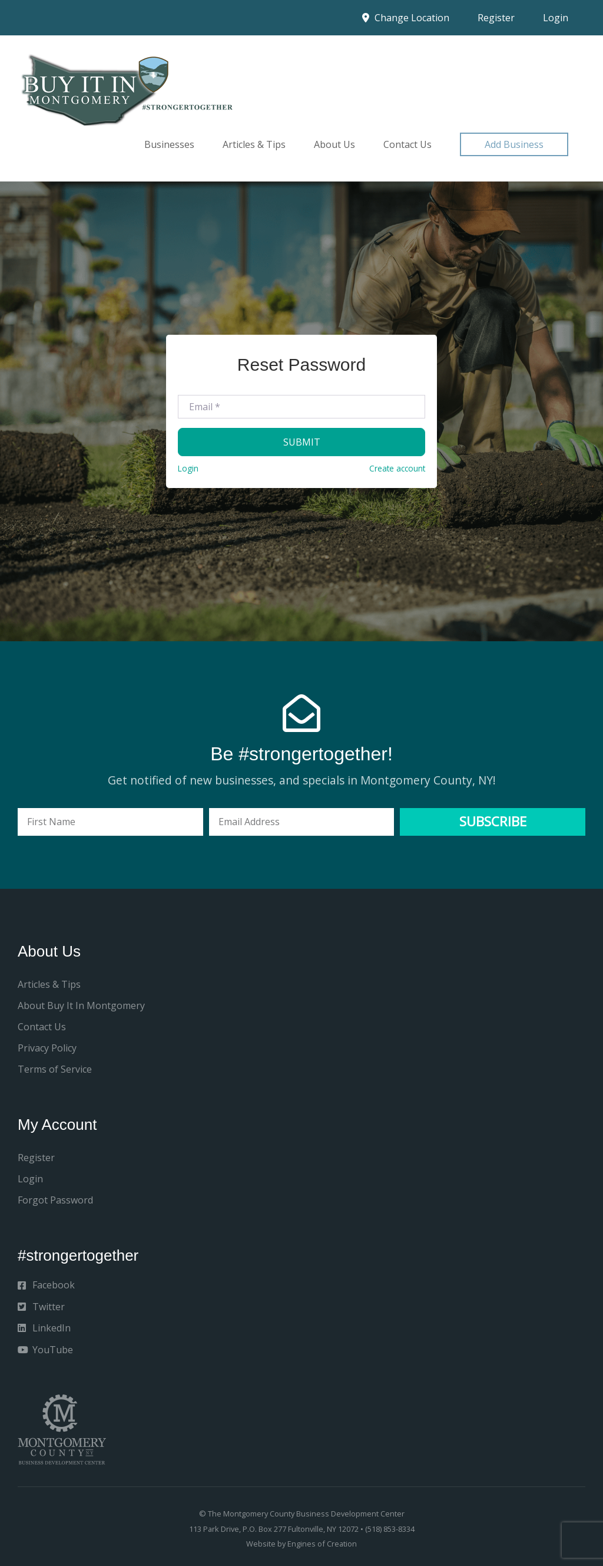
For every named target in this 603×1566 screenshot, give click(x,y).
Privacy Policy (47, 1047)
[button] (514, 144)
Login (555, 17)
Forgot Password (55, 1200)
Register (496, 17)
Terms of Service (55, 1069)
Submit (301, 442)
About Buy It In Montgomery (81, 1005)
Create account (397, 468)
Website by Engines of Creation (301, 1543)
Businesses (169, 144)
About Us (334, 144)
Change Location (405, 17)
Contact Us (407, 144)
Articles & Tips (254, 144)
